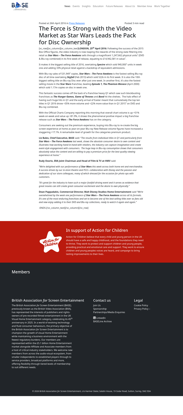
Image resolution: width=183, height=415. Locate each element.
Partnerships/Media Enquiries (109, 312)
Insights (86, 6)
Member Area (144, 6)
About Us (130, 6)
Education (98, 6)
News (67, 6)
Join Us (97, 305)
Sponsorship (100, 308)
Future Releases (114, 6)
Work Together (162, 6)
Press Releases (77, 23)
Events (76, 6)
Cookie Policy (141, 305)
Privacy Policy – (142, 308)
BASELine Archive (102, 321)
